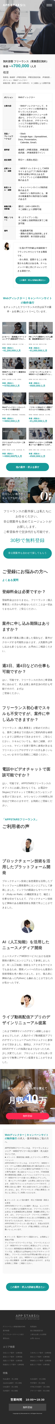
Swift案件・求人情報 (10, 1391)
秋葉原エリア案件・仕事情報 (13, 1364)
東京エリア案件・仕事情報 (40, 1357)
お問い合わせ (35, 1338)
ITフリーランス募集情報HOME (14, 1326)
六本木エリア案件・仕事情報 (40, 1353)
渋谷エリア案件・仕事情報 (12, 1353)
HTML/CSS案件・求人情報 (40, 1387)
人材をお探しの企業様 (38, 1334)
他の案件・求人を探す (27, 467)
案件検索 (6, 1330)
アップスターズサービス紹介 (13, 1334)
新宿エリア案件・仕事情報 (12, 1357)
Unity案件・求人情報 (10, 1387)
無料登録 (27, 1116)
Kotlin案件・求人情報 (38, 1379)
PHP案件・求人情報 (37, 1383)
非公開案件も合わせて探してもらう (27, 553)
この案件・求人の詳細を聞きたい (32, 280)
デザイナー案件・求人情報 (40, 1391)
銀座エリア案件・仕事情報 (40, 1364)
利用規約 (33, 1326)
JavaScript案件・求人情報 (12, 1383)
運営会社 (6, 1338)
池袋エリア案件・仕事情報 (12, 1360)
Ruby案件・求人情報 (10, 1379)
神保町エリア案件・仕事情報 (40, 1360)
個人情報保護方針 (36, 1330)
